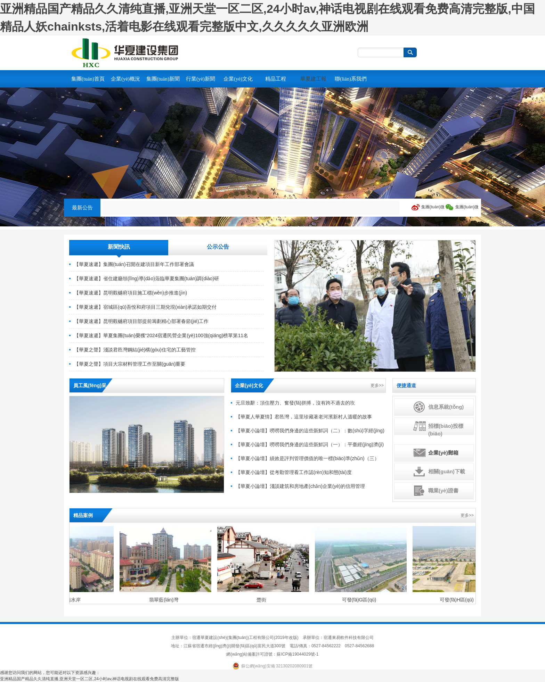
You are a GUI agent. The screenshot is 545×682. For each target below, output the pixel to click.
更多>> (377, 385)
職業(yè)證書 (443, 490)
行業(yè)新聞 (200, 79)
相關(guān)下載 (446, 471)
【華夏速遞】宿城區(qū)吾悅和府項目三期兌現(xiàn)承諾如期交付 (145, 307)
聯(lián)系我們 (351, 79)
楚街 (262, 599)
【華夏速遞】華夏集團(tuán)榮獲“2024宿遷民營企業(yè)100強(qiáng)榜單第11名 (161, 335)
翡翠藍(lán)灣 (164, 599)
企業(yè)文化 (238, 79)
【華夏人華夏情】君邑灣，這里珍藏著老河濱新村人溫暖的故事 (304, 416)
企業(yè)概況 (125, 79)
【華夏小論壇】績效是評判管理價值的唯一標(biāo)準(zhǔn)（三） (307, 458)
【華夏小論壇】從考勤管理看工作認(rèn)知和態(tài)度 (294, 472)
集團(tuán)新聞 (163, 79)
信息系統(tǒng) (446, 407)
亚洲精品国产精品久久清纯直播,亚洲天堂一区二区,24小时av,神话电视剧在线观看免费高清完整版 (89, 678)
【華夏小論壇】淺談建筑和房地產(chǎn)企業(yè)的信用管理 (300, 486)
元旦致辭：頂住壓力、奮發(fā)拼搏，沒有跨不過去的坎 (295, 403)
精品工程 (275, 79)
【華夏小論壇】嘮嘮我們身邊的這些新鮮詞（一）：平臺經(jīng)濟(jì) (310, 444)
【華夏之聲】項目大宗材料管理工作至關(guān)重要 (129, 364)
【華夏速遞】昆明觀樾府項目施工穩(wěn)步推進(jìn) (130, 293)
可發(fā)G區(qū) (360, 599)
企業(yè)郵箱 (443, 453)
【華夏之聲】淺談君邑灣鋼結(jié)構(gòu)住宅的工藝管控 (135, 349)
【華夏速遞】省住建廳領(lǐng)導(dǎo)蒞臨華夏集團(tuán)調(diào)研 (146, 278)
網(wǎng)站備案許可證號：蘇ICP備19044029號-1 (272, 654)
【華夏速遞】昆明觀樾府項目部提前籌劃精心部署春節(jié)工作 (141, 321)
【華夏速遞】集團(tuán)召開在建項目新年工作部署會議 (134, 264)
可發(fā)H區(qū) (457, 599)
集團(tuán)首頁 (88, 79)
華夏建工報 (313, 79)
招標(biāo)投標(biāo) (445, 430)
